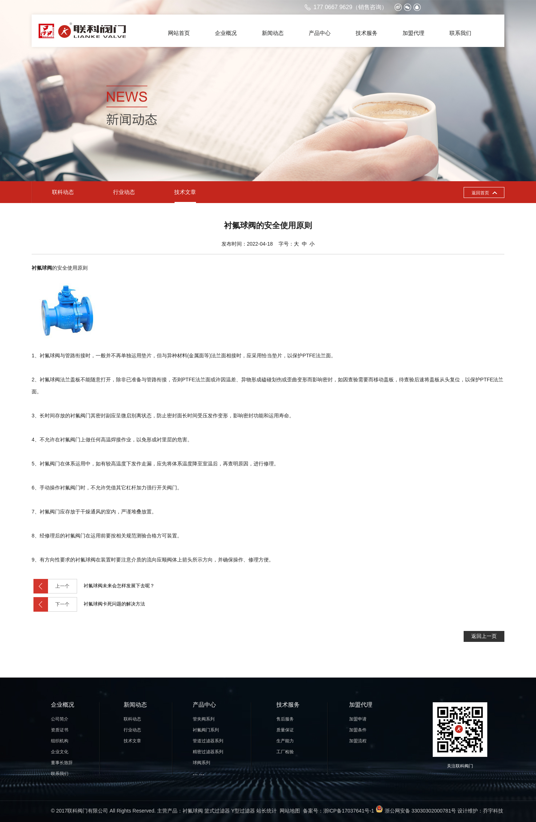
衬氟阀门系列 (206, 729)
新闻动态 (273, 33)
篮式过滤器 (217, 811)
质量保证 (285, 729)
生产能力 (285, 740)
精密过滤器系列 (208, 751)
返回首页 (480, 192)
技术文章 (185, 192)
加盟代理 (413, 33)
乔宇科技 (493, 811)
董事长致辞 (62, 762)
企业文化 (59, 751)
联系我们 (460, 33)
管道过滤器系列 (208, 740)
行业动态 (124, 192)
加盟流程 (358, 740)
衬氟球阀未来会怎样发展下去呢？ (94, 586)
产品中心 (320, 33)
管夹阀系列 (204, 719)
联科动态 (63, 192)
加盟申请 (358, 719)
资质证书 (59, 729)
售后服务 (285, 719)
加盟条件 (358, 729)
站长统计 (266, 811)
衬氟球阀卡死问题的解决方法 (89, 604)
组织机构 (59, 740)
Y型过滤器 (243, 811)
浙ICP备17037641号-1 (348, 811)
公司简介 (59, 719)
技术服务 (366, 33)
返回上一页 (484, 636)
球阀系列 (201, 762)
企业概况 (226, 33)
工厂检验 (285, 751)
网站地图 (290, 811)
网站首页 (179, 33)
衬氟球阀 (193, 811)
